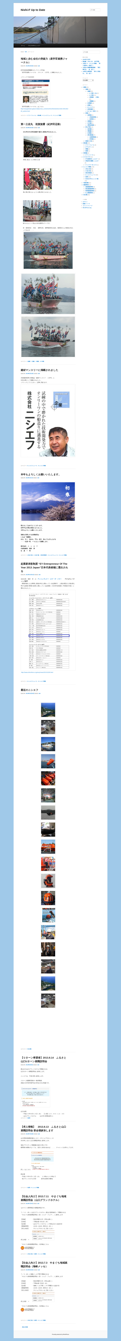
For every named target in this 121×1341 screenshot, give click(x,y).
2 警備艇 (89, 131)
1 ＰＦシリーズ (89, 155)
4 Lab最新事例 (89, 192)
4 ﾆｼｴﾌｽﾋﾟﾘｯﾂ (86, 157)
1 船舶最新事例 (89, 187)
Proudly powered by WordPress (60, 1334)
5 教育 (86, 151)
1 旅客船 (89, 115)
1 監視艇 (89, 129)
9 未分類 (29, 1049)
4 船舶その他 (88, 141)
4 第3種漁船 (90, 135)
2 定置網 (89, 103)
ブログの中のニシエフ (34, 45)
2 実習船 (91, 139)
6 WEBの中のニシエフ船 (91, 179)
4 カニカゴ (90, 107)
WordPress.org (87, 207)
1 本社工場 (29, 555)
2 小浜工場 (36, 555)
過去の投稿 (24, 1327)
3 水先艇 (89, 123)
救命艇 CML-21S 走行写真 (91, 61)
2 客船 (86, 113)
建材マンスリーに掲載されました (39, 370)
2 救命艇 (39, 115)
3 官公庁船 (88, 127)
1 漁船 (33, 361)
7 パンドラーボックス (91, 165)
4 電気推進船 (90, 125)
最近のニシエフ (31, 690)
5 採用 (28, 1118)
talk (26, 51)
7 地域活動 (86, 182)
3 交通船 (89, 133)
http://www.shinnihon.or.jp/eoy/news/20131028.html (37, 672)
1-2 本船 (42, 361)
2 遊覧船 (89, 121)
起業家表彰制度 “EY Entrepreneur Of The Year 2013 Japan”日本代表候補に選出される (44, 567)
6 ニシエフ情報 (57, 115)
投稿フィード (86, 203)
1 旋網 (28, 361)
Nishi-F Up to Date (33, 9)
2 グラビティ (88, 147)
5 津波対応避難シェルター (92, 161)
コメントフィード (87, 205)
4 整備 (86, 149)
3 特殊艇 (85, 153)
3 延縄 (88, 105)
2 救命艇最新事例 (89, 189)
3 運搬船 (91, 101)
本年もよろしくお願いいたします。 (41, 474)
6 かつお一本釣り (91, 111)
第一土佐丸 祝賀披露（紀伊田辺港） (41, 124)
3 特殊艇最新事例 (89, 190)
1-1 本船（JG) (93, 93)
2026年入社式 (86, 59)
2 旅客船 (91, 119)
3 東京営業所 (43, 555)
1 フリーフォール (31, 115)
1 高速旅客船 (92, 117)
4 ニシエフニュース (47, 115)
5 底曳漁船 (90, 109)
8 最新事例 (86, 185)
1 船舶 (37, 361)
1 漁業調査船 (92, 137)
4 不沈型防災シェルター (91, 159)
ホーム (23, 45)
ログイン (85, 201)
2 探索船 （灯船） (94, 97)
